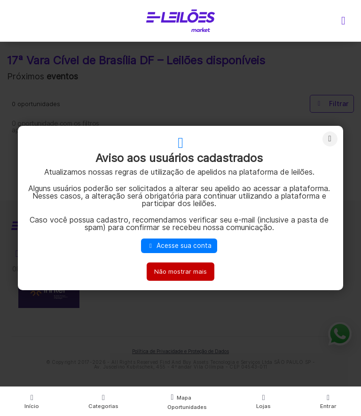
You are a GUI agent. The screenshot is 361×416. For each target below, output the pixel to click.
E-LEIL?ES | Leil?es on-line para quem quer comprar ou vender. (180, 20)
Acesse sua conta (179, 245)
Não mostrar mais (180, 271)
